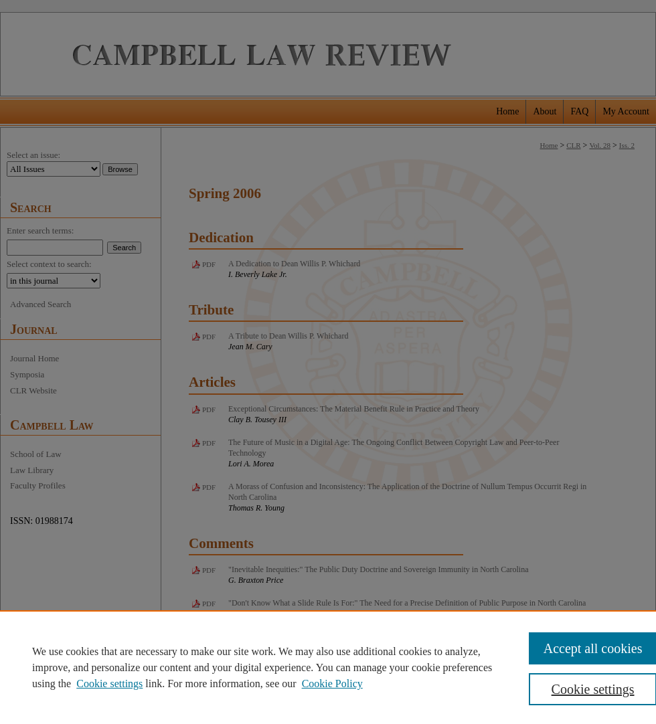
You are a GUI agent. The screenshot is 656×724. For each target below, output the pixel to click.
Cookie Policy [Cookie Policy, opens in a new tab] (332, 683)
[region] (328, 667)
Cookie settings (109, 683)
